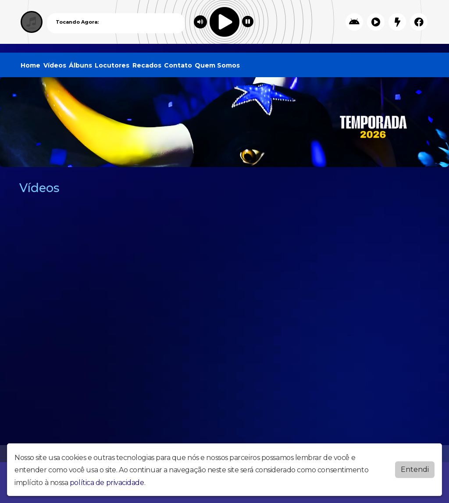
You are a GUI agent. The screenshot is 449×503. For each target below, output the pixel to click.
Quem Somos (217, 65)
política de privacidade (107, 482)
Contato (178, 65)
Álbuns (80, 65)
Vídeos (54, 65)
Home (30, 65)
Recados (146, 65)
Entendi (415, 469)
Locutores (112, 65)
